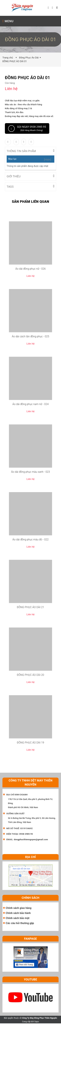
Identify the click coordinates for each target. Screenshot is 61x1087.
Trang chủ (8, 57)
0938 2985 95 (26, 833)
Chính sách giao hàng (18, 907)
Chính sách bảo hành (18, 912)
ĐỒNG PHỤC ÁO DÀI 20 (30, 674)
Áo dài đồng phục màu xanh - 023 (30, 471)
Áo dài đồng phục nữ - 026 (30, 268)
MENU (8, 21)
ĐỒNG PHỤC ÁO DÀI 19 (30, 742)
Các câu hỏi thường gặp (20, 922)
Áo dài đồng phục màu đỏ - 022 (30, 539)
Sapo (36, 1021)
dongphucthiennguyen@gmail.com (31, 839)
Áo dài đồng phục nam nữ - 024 (30, 403)
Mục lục (12, 159)
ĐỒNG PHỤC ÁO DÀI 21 (30, 606)
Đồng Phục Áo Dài (29, 57)
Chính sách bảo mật (17, 917)
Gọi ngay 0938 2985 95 (27, 128)
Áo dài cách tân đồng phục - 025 (30, 336)
